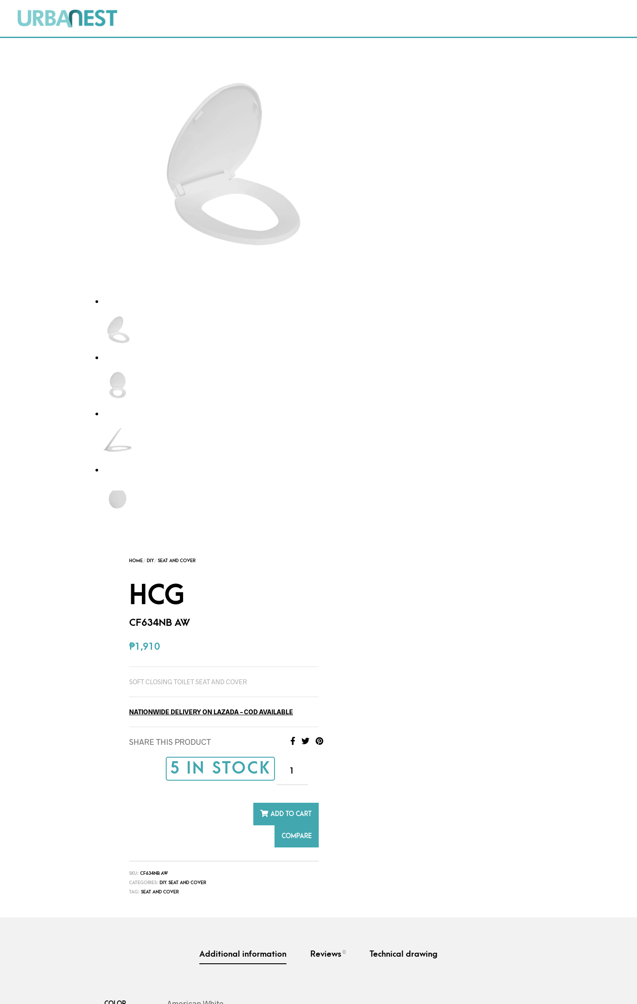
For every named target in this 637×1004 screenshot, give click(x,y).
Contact (337, 9)
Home (359, 47)
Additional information (242, 440)
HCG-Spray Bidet (455, 892)
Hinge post (305, 924)
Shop (153, 9)
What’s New (174, 26)
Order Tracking (492, 9)
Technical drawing (404, 440)
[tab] (243, 441)
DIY (250, 9)
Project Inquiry (408, 9)
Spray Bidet (460, 913)
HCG (181, 892)
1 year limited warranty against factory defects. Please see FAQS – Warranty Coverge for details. (336, 615)
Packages (204, 9)
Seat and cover (382, 378)
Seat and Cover (399, 47)
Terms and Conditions (173, 986)
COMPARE (519, 322)
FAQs (288, 9)
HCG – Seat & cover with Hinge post (318, 898)
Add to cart (513, 300)
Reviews (328, 440)
